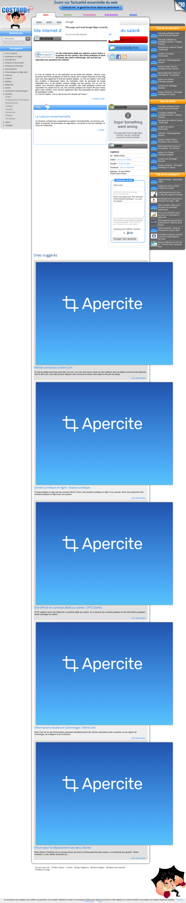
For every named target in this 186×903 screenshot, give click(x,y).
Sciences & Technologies (16, 91)
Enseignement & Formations (17, 100)
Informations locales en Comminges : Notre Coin (65, 727)
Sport (7, 122)
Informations (11, 69)
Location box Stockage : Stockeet (164, 87)
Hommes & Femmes (14, 66)
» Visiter (101, 130)
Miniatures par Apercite (115, 867)
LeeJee (69, 867)
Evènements (111, 15)
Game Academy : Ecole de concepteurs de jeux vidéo (165, 229)
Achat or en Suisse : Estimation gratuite (163, 80)
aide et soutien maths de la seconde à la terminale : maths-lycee (165, 207)
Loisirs (8, 78)
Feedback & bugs (42, 870)
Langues (9, 109)
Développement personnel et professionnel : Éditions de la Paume (166, 222)
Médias (8, 81)
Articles (68, 15)
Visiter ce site (122, 39)
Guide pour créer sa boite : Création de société (165, 187)
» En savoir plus (138, 378)
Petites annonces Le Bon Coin (53, 367)
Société (49, 22)
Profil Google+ (125, 164)
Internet (8, 75)
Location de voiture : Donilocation (163, 55)
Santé (7, 88)
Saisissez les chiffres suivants (127, 229)
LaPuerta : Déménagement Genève (165, 61)
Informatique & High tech (16, 72)
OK (110, 34)
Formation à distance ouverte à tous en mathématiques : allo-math (166, 236)
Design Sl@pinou (81, 867)
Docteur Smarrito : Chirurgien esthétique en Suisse (166, 93)
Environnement (11, 103)
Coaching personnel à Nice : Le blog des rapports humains (167, 193)
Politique (9, 115)
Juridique (60, 22)
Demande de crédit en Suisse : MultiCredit (166, 48)
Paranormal (10, 112)
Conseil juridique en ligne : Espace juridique (62, 487)
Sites (45, 15)
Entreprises (10, 60)
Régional (9, 85)
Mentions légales (97, 867)
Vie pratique (10, 119)
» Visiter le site (98, 99)
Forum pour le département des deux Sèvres (62, 847)
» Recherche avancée (14, 42)
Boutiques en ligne (13, 56)
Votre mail (117, 185)
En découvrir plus (124, 47)
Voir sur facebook (127, 167)
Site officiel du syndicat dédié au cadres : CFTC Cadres (68, 607)
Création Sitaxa (57, 867)
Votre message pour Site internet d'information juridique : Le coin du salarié (128, 199)
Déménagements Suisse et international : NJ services (165, 74)
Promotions (89, 15)
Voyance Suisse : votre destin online (166, 180)
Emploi (133, 15)
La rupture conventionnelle (52, 116)
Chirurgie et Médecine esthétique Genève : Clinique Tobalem (166, 42)
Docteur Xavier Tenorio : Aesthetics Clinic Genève (165, 67)
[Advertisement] (70, 46)
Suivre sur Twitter (124, 160)
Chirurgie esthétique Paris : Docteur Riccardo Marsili (166, 34)
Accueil (39, 22)
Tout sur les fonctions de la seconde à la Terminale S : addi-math (165, 215)
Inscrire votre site (42, 867)
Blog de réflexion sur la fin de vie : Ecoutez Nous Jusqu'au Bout (166, 244)
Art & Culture (11, 53)
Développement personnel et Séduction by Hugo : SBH (166, 200)
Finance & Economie (14, 63)
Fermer (100, 901)
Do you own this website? (76, 34)
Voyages (9, 125)
